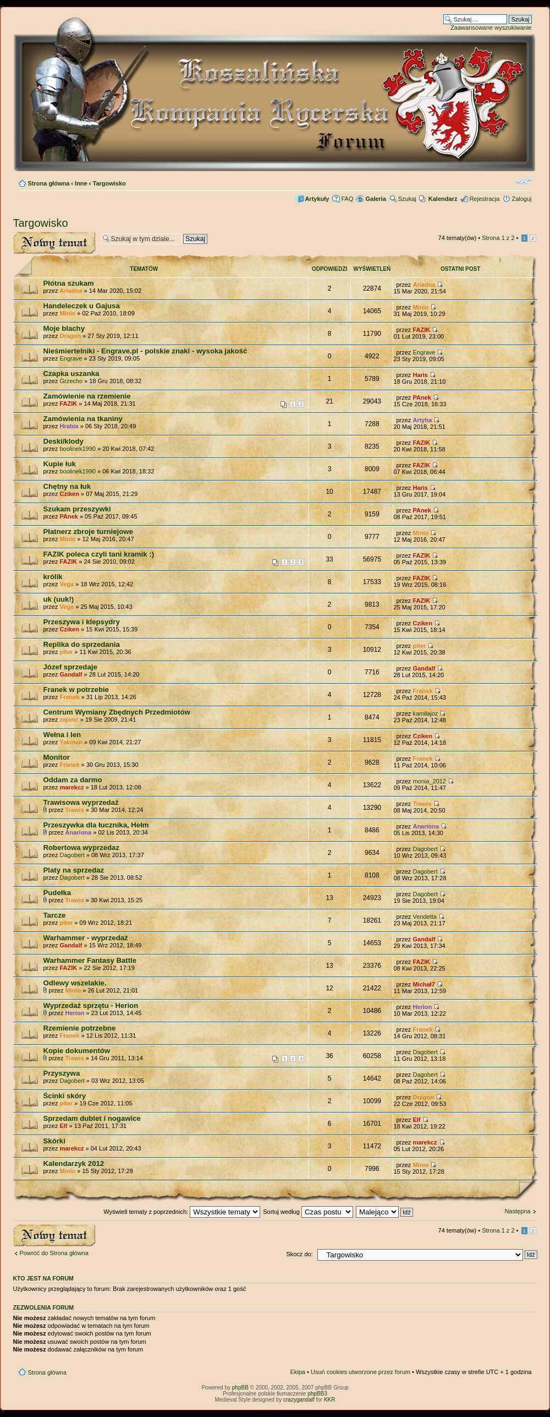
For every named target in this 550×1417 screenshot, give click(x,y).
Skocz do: (299, 1254)
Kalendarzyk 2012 (74, 1163)
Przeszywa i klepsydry (81, 622)
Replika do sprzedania (81, 644)
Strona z (498, 238)
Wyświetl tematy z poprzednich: (181, 1211)
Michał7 (424, 984)
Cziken (69, 493)
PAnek (422, 397)
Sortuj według (308, 1211)
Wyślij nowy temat (54, 243)
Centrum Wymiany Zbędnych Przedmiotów (116, 712)
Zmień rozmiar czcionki (524, 181)
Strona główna (49, 183)
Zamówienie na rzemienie (87, 396)
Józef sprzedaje (70, 667)
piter (66, 651)
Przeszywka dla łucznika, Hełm (96, 825)
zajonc (68, 719)
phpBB (240, 1388)
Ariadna (70, 290)
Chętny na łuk (67, 486)
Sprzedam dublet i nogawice (92, 1118)
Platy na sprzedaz (74, 870)
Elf (63, 1125)
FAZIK (421, 329)
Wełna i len (62, 735)
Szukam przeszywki (77, 509)
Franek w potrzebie (76, 689)
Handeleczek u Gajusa (81, 306)
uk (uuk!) (58, 599)
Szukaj (407, 198)
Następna (517, 1211)
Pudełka (57, 893)
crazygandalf (299, 1400)
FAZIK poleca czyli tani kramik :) (99, 554)
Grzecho (70, 381)
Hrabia (68, 426)
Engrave (70, 358)
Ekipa (297, 1372)
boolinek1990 (77, 448)
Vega (66, 584)
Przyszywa (61, 1073)
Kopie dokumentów (77, 1051)
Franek (69, 697)
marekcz (71, 787)
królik (53, 577)
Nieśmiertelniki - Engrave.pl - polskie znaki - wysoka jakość (145, 351)
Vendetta (424, 916)
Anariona (78, 832)
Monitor (56, 757)
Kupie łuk (59, 464)
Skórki (54, 1141)
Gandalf (70, 674)
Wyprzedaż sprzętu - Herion (91, 1005)
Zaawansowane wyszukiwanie (490, 27)
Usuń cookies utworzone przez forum (360, 1372)
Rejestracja (484, 198)
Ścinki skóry (64, 1096)
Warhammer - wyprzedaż (85, 938)
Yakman (70, 742)
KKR (330, 1400)
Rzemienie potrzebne (79, 1028)
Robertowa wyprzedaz (81, 847)
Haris (420, 375)
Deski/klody (63, 441)
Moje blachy (64, 328)
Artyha (422, 420)
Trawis (74, 809)
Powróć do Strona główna (54, 1253)
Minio (67, 313)
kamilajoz (425, 713)
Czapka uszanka (71, 373)
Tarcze (54, 915)
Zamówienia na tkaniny (83, 419)
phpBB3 (317, 1394)
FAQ (347, 198)
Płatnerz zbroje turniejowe (88, 531)
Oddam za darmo (72, 780)
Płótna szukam (68, 283)
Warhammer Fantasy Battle (90, 960)
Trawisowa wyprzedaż (81, 802)
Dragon (70, 336)
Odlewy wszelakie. (75, 983)
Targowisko (109, 183)
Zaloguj (521, 198)
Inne (81, 183)
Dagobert (71, 855)
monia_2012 (429, 781)
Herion (75, 1013)
